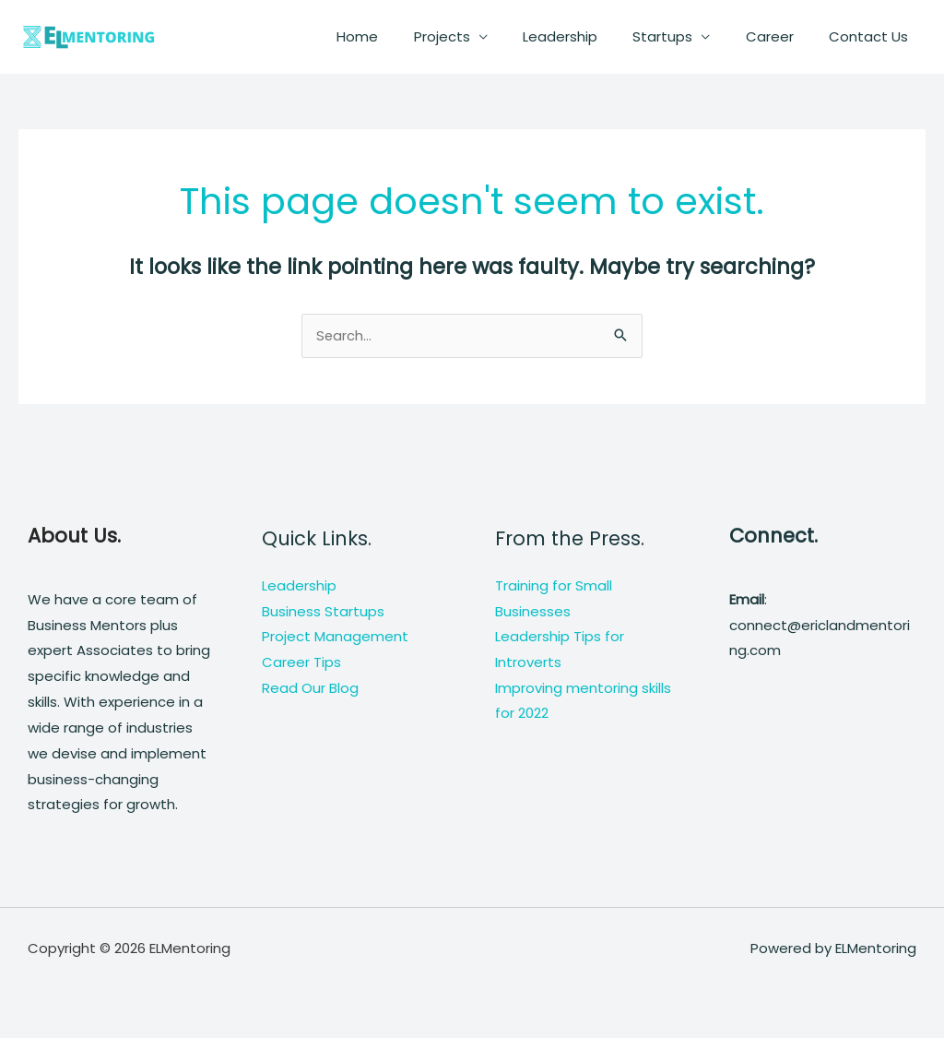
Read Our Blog (310, 688)
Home (399, 36)
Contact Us (872, 36)
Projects (476, 36)
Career (781, 36)
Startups (682, 36)
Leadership (586, 36)
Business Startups (323, 612)
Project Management (335, 638)
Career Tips (301, 664)
